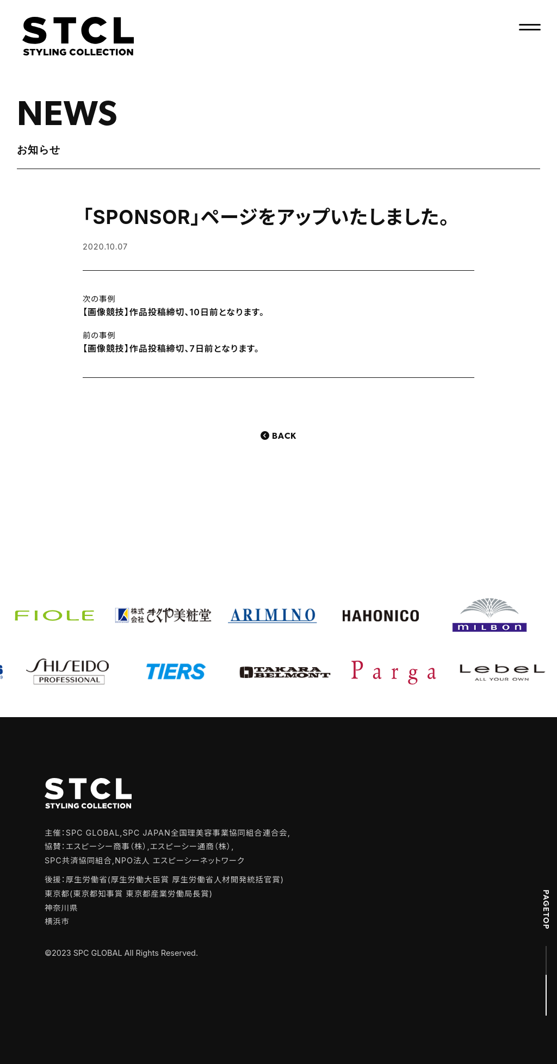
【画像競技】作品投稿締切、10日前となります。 (173, 312)
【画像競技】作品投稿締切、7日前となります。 (171, 348)
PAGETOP (546, 909)
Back (284, 436)
